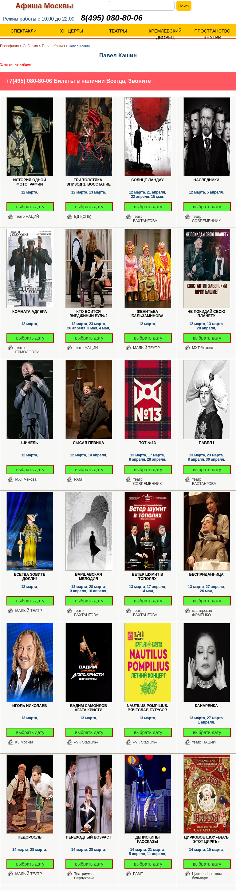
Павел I (206, 443)
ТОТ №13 (147, 443)
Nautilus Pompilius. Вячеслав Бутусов (147, 706)
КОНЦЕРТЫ (70, 31)
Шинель (29, 443)
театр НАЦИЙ (27, 216)
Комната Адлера (29, 311)
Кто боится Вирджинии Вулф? (88, 311)
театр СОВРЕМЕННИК (206, 218)
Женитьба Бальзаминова (147, 311)
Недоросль (30, 837)
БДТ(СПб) (82, 216)
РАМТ (79, 479)
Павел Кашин (53, 46)
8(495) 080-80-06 (112, 17)
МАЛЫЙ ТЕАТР (146, 348)
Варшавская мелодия (88, 574)
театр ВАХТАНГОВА (145, 218)
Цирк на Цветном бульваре (207, 876)
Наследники (206, 180)
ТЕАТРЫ (118, 31)
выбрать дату (30, 206)
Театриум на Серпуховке (85, 876)
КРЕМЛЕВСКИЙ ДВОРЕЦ (165, 34)
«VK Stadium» (86, 742)
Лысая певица (88, 443)
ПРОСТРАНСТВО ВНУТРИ (212, 34)
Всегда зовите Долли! (29, 574)
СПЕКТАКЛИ (23, 31)
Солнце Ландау (147, 180)
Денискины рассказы (147, 837)
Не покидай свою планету (206, 311)
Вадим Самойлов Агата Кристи (88, 706)
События (30, 46)
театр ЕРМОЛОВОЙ (27, 350)
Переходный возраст (88, 837)
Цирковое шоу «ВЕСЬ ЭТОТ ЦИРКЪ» (206, 837)
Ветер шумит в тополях (147, 574)
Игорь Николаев (29, 706)
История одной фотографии (29, 180)
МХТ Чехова (202, 348)
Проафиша (9, 46)
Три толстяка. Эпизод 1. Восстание (88, 180)
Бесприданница (206, 574)
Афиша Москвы (44, 6)
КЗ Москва (24, 742)
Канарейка (206, 706)
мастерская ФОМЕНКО (202, 613)
